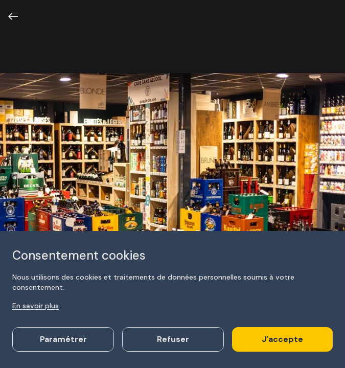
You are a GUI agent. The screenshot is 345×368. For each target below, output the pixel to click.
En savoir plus (35, 305)
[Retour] (13, 16)
